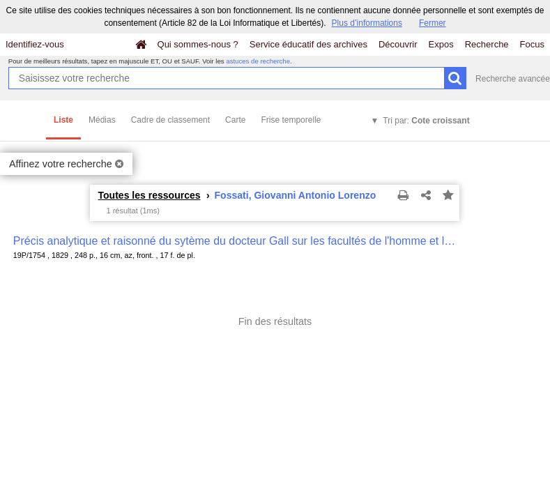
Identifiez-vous (35, 44)
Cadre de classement (170, 120)
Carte (235, 120)
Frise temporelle (291, 120)
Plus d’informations (367, 23)
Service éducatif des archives (308, 44)
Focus (532, 44)
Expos (441, 44)
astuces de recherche (258, 61)
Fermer (432, 23)
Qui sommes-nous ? (198, 44)
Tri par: (426, 121)
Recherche (487, 44)
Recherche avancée (512, 79)
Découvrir (398, 44)
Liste (63, 120)
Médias (102, 120)
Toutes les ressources (149, 195)
